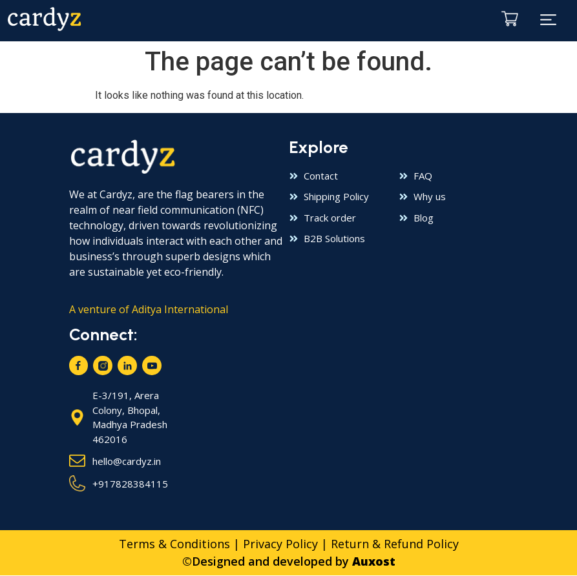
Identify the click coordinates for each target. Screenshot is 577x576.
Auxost (373, 562)
